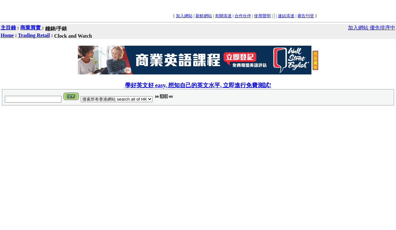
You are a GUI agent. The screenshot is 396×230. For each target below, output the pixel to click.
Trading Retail (34, 35)
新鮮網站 (203, 15)
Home (7, 35)
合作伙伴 (243, 15)
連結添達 (286, 15)
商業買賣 (31, 27)
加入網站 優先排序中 (371, 27)
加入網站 (184, 15)
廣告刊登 (305, 15)
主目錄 (8, 27)
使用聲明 (262, 15)
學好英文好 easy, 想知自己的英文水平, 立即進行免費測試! (198, 85)
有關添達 (223, 15)
